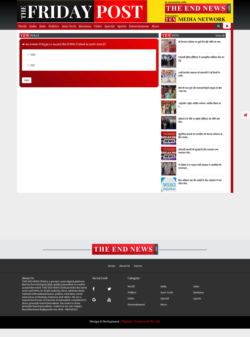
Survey (138, 265)
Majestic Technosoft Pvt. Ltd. (140, 321)
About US (124, 265)
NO (31, 65)
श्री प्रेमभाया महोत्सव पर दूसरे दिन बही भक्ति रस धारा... (200, 41)
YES (31, 54)
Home (111, 265)
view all (220, 35)
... (162, 190)
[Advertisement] (100, 216)
